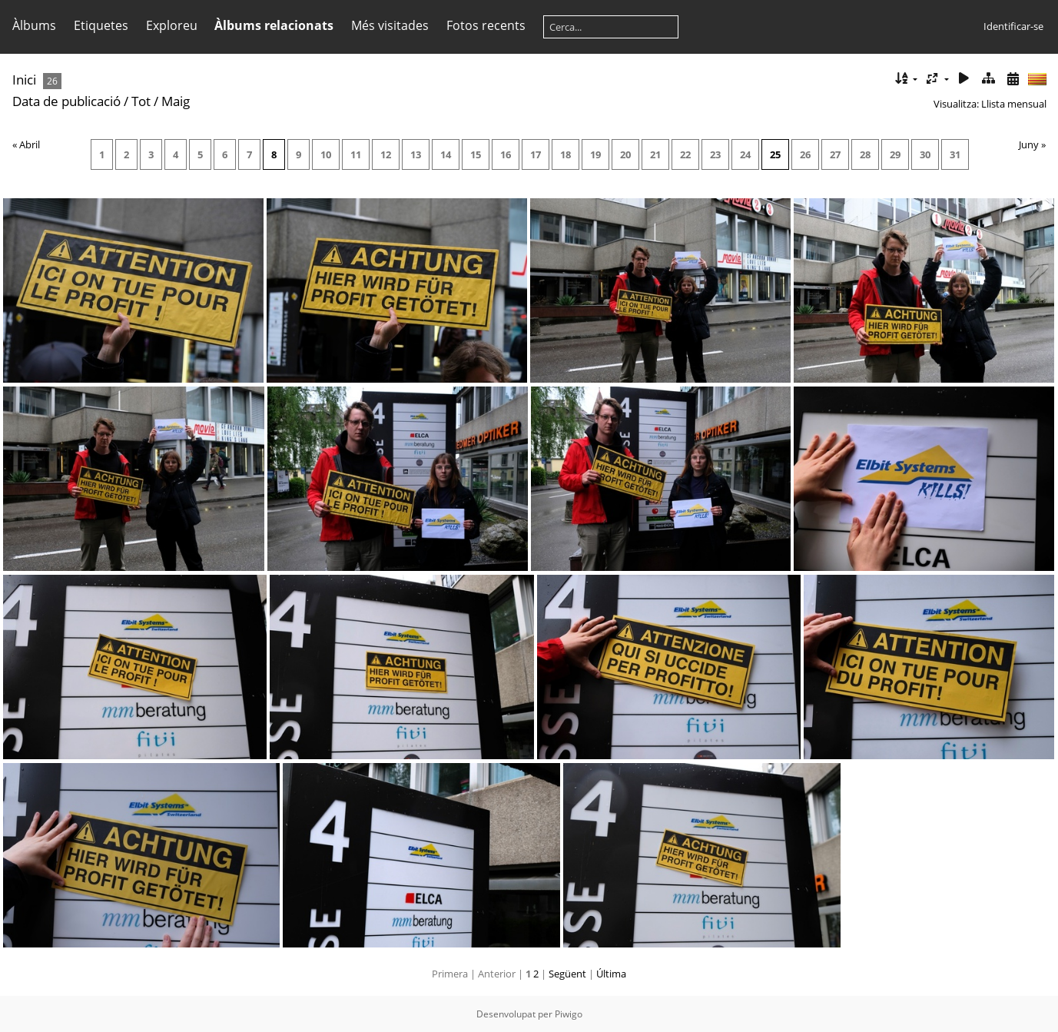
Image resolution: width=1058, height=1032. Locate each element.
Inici (24, 79)
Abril (29, 144)
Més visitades (390, 25)
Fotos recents (486, 25)
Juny (1029, 144)
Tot (142, 101)
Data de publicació (66, 101)
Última (611, 974)
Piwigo (568, 1013)
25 (775, 154)
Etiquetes (101, 25)
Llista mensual (1013, 104)
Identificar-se (1013, 26)
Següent (567, 974)
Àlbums (34, 25)
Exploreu (171, 25)
